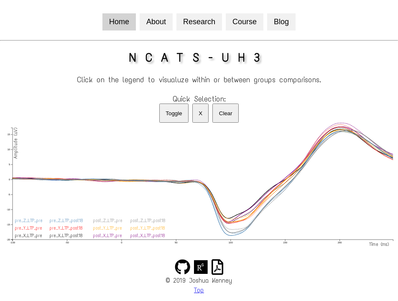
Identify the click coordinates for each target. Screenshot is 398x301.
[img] (182, 267)
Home (119, 22)
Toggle (174, 113)
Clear (225, 113)
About (156, 22)
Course (244, 22)
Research (199, 22)
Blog (281, 22)
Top (199, 290)
